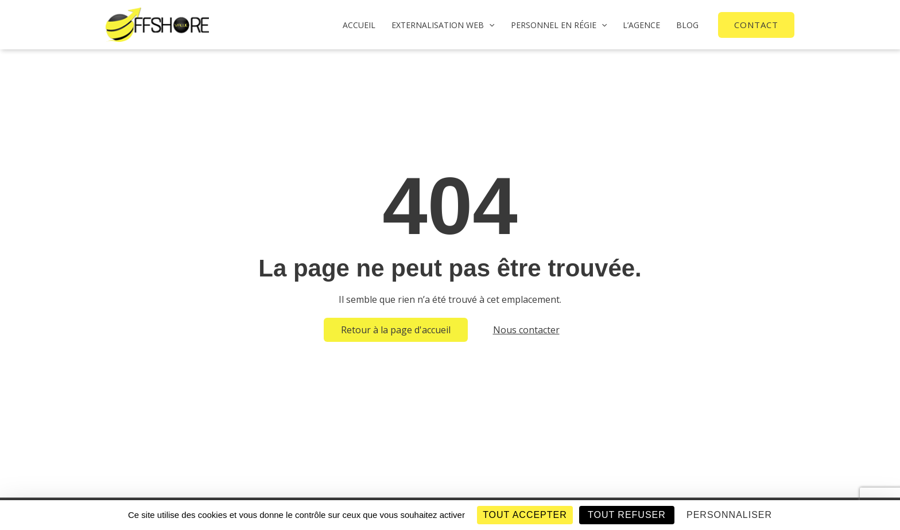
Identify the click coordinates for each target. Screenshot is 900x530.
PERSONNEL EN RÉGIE (559, 25)
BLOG (687, 25)
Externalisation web (442, 25)
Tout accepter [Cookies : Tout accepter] (525, 515)
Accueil (359, 25)
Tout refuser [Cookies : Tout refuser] (627, 515)
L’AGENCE (641, 25)
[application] (489, 25)
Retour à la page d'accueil (396, 330)
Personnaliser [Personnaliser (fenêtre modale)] (729, 515)
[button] (756, 25)
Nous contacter (526, 330)
